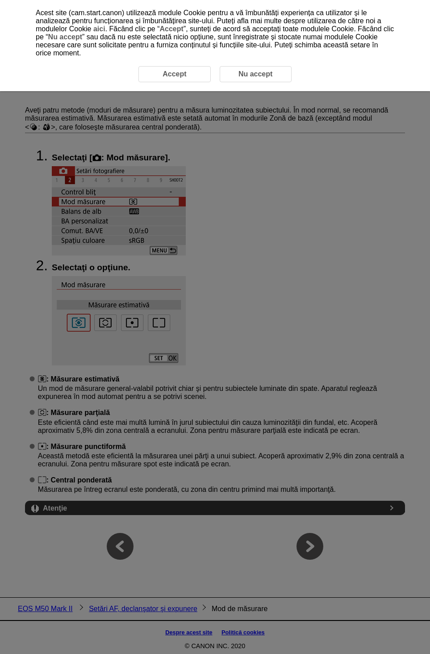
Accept (171, 29)
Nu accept (65, 37)
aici (99, 29)
